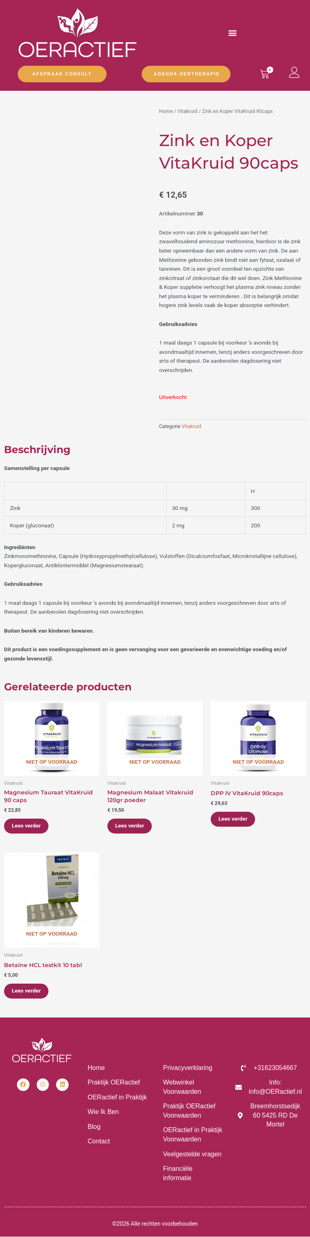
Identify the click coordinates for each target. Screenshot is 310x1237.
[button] (232, 32)
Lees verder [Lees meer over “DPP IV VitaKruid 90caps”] (233, 819)
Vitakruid (187, 111)
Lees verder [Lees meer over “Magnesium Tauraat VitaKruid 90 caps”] (26, 826)
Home (166, 111)
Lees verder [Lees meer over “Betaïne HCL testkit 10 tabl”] (26, 991)
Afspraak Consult (62, 73)
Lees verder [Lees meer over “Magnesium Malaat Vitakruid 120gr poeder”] (130, 826)
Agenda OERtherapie (187, 73)
